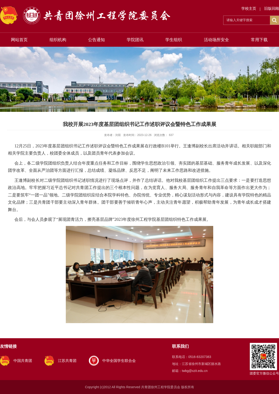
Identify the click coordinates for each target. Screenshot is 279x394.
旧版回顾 (271, 8)
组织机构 (58, 39)
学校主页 (248, 8)
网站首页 (19, 39)
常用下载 (259, 39)
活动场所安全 (216, 39)
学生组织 (173, 39)
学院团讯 (135, 39)
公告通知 (96, 39)
